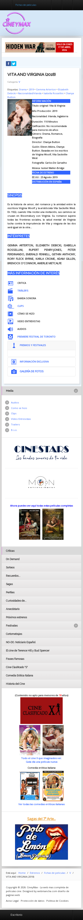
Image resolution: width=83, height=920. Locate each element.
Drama (23, 89)
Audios (15, 402)
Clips (13, 413)
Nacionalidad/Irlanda (30, 93)
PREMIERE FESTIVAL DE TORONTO (36, 336)
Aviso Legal (12, 900)
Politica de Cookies (57, 900)
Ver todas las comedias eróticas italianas (41, 804)
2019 (31, 89)
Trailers (15, 424)
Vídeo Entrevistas (21, 418)
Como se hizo (19, 408)
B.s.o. (14, 430)
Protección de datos (32, 900)
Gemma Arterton (46, 89)
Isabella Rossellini (54, 93)
